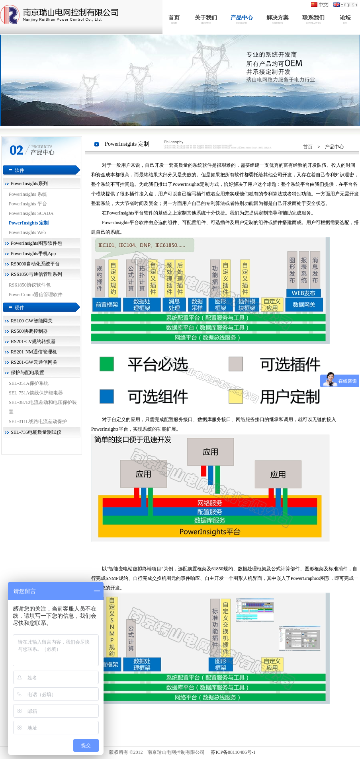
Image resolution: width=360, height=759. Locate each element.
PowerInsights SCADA (31, 213)
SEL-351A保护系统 (29, 383)
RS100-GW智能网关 (32, 321)
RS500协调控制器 (29, 331)
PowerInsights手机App (33, 253)
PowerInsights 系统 (28, 194)
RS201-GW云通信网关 (34, 362)
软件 (19, 170)
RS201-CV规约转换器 (33, 341)
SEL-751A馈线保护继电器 (36, 393)
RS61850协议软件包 (30, 285)
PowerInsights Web (27, 232)
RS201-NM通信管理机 (34, 352)
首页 (308, 147)
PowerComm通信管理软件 (36, 294)
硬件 (19, 307)
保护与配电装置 (27, 372)
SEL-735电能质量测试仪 (36, 432)
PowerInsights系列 (29, 183)
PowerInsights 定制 (29, 223)
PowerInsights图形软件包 (36, 243)
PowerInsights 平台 (28, 204)
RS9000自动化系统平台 (35, 264)
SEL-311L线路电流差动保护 (38, 421)
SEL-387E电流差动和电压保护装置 (43, 407)
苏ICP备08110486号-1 (233, 752)
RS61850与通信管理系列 (36, 274)
